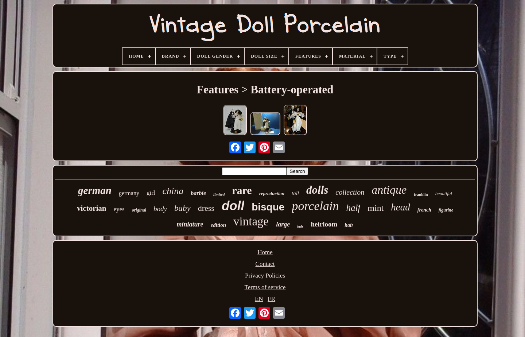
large (283, 224)
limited (219, 194)
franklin (421, 194)
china (173, 191)
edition (218, 225)
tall (295, 193)
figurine (446, 210)
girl (151, 192)
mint (376, 208)
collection (349, 192)
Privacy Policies (265, 275)
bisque (268, 207)
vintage (251, 221)
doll (233, 205)
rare (242, 190)
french (424, 210)
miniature (190, 224)
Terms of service (264, 287)
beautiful (443, 193)
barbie (198, 193)
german (95, 190)
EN (259, 298)
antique (389, 189)
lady (300, 226)
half (353, 208)
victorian (91, 208)
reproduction (271, 193)
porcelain (315, 206)
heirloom (324, 224)
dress (206, 208)
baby (182, 208)
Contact (265, 263)
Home (265, 252)
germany (129, 193)
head (400, 207)
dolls (317, 189)
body (160, 209)
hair (349, 225)
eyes (118, 209)
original (139, 210)
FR (271, 298)
